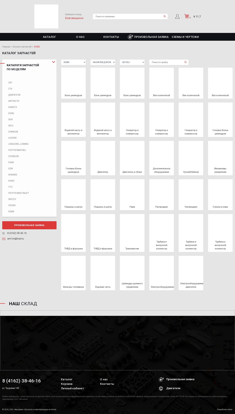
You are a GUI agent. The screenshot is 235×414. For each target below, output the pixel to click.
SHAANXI (12, 174)
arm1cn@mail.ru (13, 238)
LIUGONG (12, 138)
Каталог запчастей (22, 47)
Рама (132, 207)
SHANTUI (12, 107)
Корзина (67, 383)
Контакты (111, 36)
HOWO (11, 181)
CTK (10, 89)
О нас (80, 36)
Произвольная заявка (148, 36)
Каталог (49, 36)
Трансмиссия (132, 248)
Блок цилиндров (73, 95)
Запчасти (13, 101)
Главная (6, 47)
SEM (10, 119)
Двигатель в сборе (132, 172)
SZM (10, 168)
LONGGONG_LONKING (18, 144)
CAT (10, 82)
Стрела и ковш (220, 207)
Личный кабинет (72, 388)
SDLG (10, 125)
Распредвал (161, 207)
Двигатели (14, 95)
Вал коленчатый (161, 95)
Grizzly (12, 199)
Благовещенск (74, 18)
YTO (10, 187)
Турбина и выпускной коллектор (161, 245)
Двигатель (102, 172)
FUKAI (11, 162)
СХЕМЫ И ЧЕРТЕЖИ (185, 36)
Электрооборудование (163, 287)
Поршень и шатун (73, 207)
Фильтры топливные (73, 287)
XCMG (11, 113)
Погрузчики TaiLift (18, 193)
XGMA (11, 211)
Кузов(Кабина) (191, 172)
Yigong (12, 205)
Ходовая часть (103, 287)
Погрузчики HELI (17, 150)
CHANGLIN (13, 132)
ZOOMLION (13, 156)
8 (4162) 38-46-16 (14, 233)
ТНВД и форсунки (73, 248)
